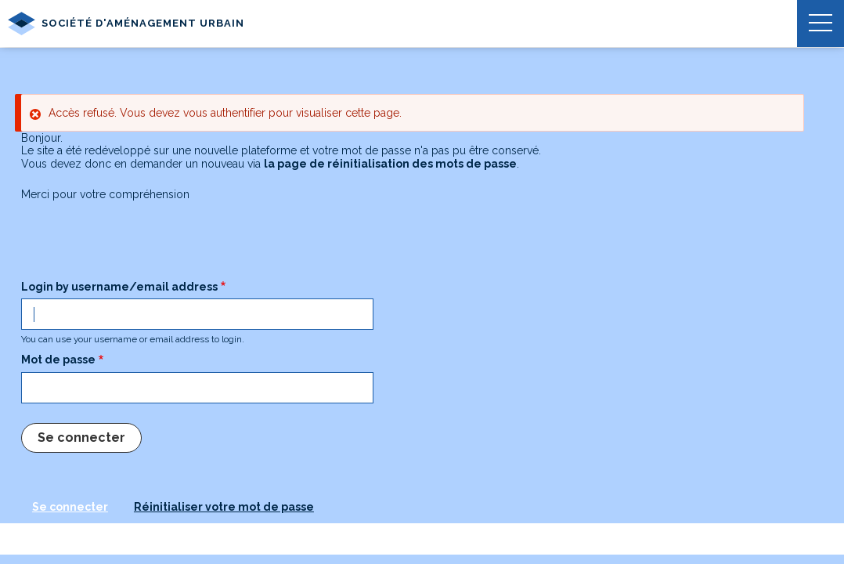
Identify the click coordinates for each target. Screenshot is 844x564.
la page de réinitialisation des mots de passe (390, 163)
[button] (820, 23)
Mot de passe (58, 359)
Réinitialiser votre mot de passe (224, 507)
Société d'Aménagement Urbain (126, 23)
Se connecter (70, 507)
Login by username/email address (119, 286)
